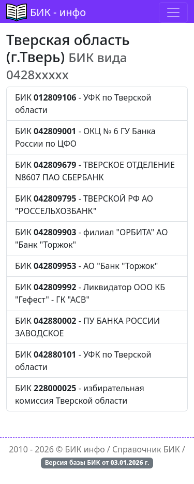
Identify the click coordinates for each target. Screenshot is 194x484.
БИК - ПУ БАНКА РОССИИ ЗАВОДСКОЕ (87, 327)
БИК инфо (85, 449)
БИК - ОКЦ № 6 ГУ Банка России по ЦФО (85, 137)
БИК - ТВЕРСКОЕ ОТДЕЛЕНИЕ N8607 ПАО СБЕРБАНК (95, 171)
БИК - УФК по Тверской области (83, 104)
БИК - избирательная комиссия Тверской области (79, 394)
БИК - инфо (58, 12)
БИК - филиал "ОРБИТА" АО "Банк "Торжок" (91, 238)
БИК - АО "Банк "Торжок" (86, 266)
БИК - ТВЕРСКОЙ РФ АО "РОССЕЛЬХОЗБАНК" (84, 205)
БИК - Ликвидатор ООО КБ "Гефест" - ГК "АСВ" (90, 293)
